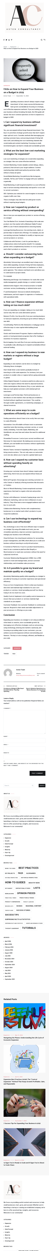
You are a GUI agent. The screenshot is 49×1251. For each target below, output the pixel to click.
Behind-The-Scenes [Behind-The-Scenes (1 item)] (10, 868)
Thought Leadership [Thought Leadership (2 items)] (12, 928)
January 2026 (9, 950)
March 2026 (8, 944)
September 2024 (10, 964)
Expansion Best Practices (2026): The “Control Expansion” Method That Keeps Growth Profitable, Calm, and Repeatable (24, 1081)
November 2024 (9, 958)
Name (6, 736)
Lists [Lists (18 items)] (36, 887)
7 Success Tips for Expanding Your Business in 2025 (22, 1123)
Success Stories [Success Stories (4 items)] (23, 910)
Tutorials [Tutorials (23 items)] (29, 927)
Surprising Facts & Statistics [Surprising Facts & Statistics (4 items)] (17, 919)
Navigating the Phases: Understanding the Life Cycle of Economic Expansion (24, 1038)
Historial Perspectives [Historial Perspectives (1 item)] (11, 877)
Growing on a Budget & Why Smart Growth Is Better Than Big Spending (14, 688)
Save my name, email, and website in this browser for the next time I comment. (24, 764)
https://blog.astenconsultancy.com (25, 675)
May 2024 (8, 973)
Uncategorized (9, 855)
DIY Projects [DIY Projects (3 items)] (10, 873)
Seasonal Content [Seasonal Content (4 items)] (33, 906)
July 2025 (8, 956)
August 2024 (8, 967)
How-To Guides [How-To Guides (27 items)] (15, 882)
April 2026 (8, 941)
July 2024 (8, 970)
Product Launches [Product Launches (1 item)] (28, 901)
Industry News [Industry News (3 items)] (34, 883)
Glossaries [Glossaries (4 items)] (31, 873)
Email (6, 744)
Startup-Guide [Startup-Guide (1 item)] (9, 910)
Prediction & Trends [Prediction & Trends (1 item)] (10, 898)
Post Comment (37, 773)
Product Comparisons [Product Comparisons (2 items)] (12, 901)
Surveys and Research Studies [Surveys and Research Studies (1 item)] (34, 923)
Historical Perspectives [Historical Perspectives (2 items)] (29, 877)
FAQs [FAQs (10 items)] (20, 873)
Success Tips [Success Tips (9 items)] (12, 915)
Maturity (7, 849)
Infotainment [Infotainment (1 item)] (8, 888)
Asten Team (7, 96)
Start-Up (7, 852)
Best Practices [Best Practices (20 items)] (28, 868)
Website (6, 752)
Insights (7, 846)
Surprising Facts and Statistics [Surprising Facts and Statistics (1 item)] (14, 923)
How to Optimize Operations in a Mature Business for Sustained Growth (35, 688)
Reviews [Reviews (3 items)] (19, 906)
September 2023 (10, 979)
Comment (7, 708)
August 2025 (8, 953)
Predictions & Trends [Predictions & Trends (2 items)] (27, 898)
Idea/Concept (9, 844)
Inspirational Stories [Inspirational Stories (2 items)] (23, 888)
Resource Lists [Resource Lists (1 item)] (9, 906)
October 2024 (9, 961)
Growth (7, 841)
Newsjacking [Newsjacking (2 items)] (9, 893)
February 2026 (9, 947)
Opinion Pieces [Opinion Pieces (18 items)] (26, 893)
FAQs (13, 653)
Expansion (7, 85)
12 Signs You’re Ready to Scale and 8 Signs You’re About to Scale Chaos (24, 1163)
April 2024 (8, 976)
